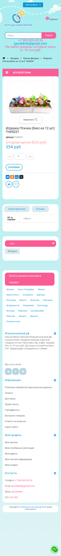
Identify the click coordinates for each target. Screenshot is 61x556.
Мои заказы (11, 442)
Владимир (28, 305)
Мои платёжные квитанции (19, 448)
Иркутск (34, 316)
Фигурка (12, 251)
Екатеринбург (37, 311)
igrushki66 (17, 491)
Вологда (11, 311)
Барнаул (41, 295)
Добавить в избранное (16, 184)
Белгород (11, 300)
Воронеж (22, 311)
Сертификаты (12, 410)
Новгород (47, 300)
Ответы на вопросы (15, 421)
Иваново (11, 316)
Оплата (9, 393)
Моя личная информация (18, 459)
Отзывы (40, 209)
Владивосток (13, 305)
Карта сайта (11, 427)
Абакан (41, 289)
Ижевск (22, 316)
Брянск (23, 300)
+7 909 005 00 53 (30, 40)
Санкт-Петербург (26, 289)
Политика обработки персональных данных (28, 387)
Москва (10, 289)
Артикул (10, 137)
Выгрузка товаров (15, 415)
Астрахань (28, 295)
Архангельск (13, 295)
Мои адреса (11, 453)
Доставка (10, 398)
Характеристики (17, 209)
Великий (34, 300)
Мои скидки (11, 465)
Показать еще (13, 321)
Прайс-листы (12, 404)
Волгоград (42, 305)
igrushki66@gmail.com (23, 486)
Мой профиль (13, 435)
